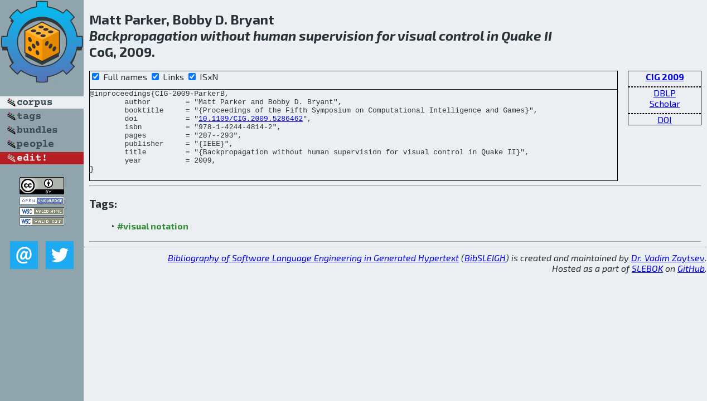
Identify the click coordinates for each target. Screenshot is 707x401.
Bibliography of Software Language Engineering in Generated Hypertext (313, 274)
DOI (664, 119)
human (274, 35)
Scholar (665, 103)
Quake (521, 35)
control (461, 35)
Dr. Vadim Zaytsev (668, 274)
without (225, 35)
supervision (336, 35)
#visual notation (152, 242)
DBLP (664, 92)
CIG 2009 (665, 76)
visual (417, 35)
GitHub (691, 285)
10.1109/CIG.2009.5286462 (250, 125)
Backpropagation (143, 35)
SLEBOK (647, 285)
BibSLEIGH (485, 274)
